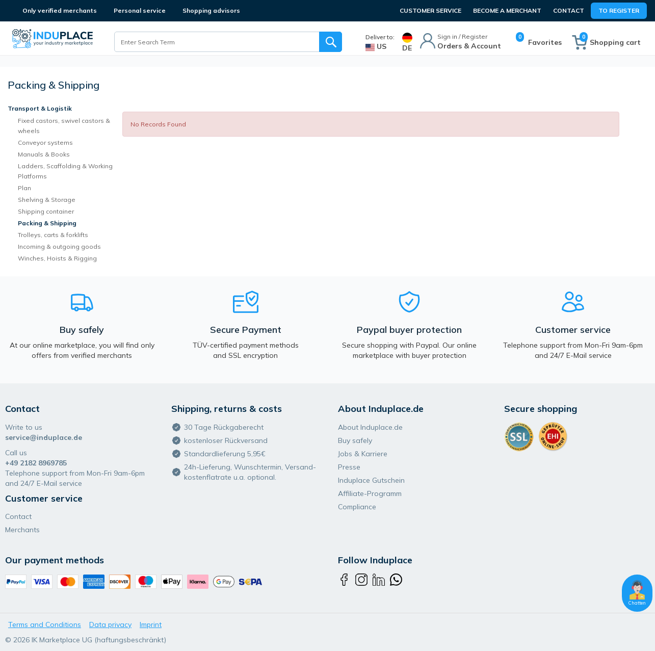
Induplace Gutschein (371, 480)
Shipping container (46, 211)
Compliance (357, 506)
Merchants (22, 529)
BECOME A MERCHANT (507, 10)
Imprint (151, 624)
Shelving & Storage (46, 199)
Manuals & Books (44, 154)
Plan (24, 188)
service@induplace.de (43, 437)
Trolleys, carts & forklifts (53, 235)
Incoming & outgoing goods (59, 246)
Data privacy (110, 624)
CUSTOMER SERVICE (430, 10)
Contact (568, 10)
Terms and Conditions (44, 624)
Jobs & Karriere (362, 453)
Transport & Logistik (40, 108)
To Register (618, 10)
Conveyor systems (45, 142)
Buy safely (355, 440)
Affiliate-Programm (370, 493)
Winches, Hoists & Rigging (57, 258)
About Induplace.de (370, 427)
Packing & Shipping (47, 223)
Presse (349, 467)
